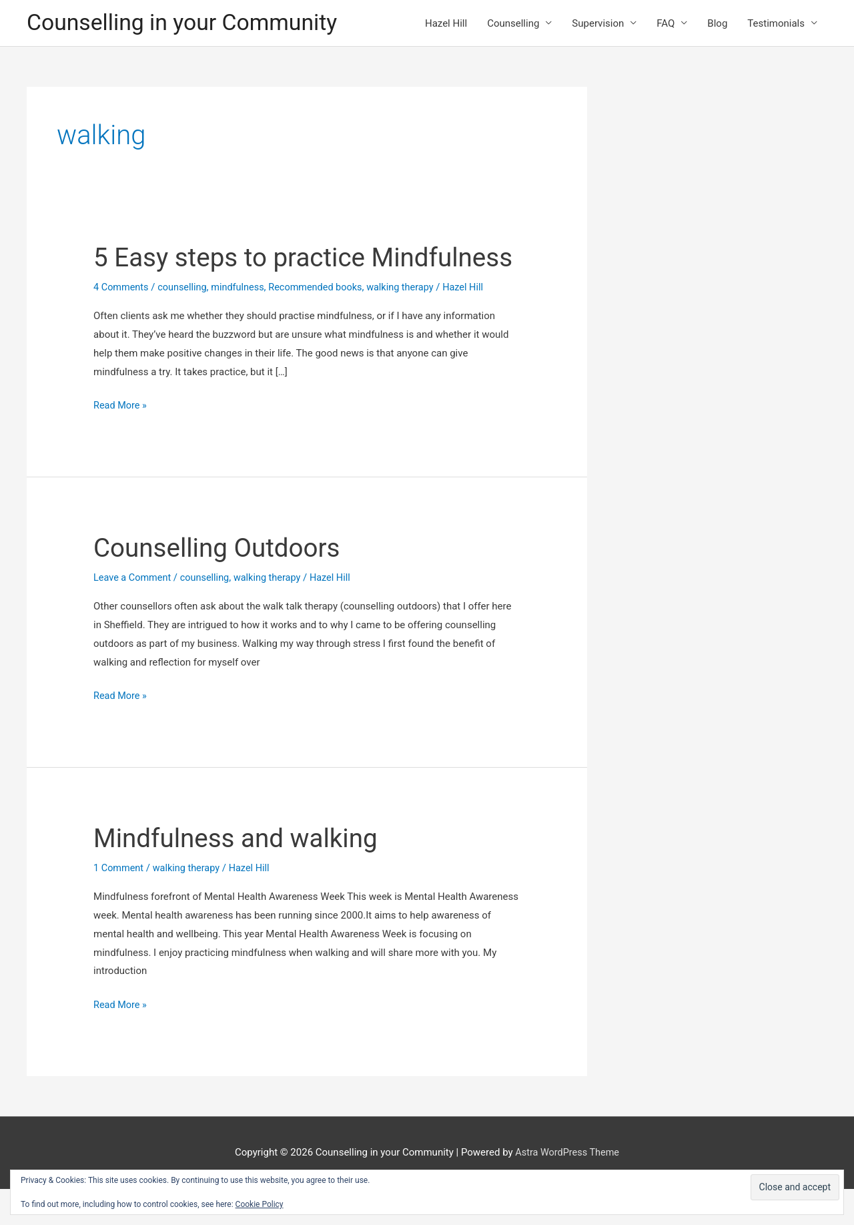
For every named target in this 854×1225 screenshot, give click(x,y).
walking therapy (411, 324)
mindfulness (242, 324)
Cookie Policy (260, 1204)
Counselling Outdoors (221, 584)
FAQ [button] (666, 24)
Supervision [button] (598, 24)
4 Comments (122, 324)
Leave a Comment (133, 614)
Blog (717, 24)
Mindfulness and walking (240, 874)
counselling (184, 324)
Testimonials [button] (776, 24)
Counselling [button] (513, 24)
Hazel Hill (446, 24)
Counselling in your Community (188, 23)
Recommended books (323, 324)
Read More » (121, 442)
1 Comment (119, 904)
